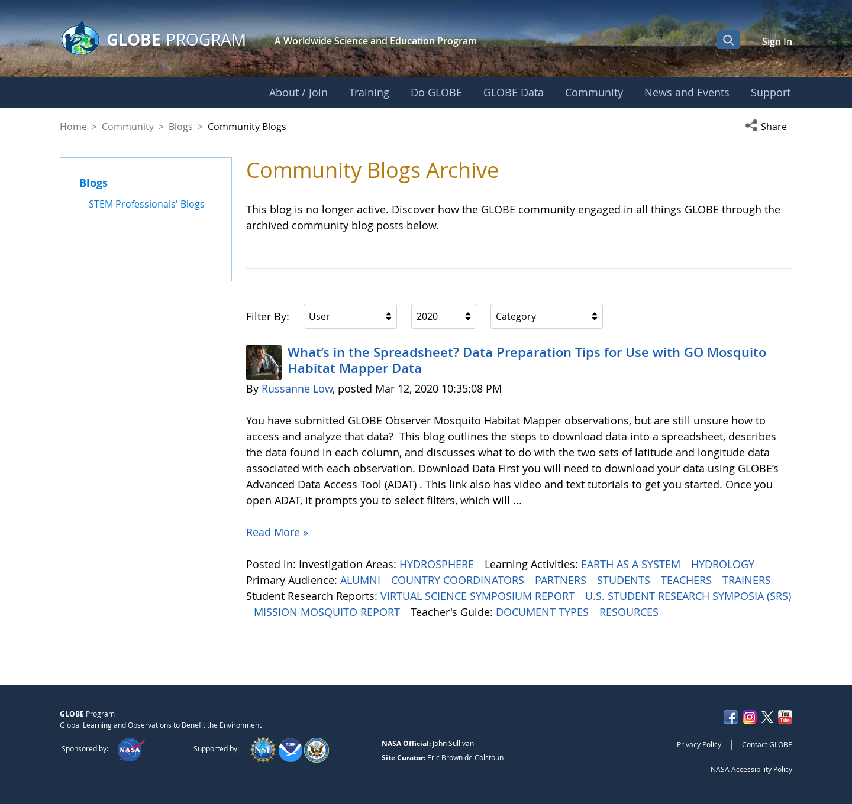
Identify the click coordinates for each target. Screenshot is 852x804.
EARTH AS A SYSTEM (632, 564)
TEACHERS (688, 580)
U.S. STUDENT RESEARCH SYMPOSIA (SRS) (688, 596)
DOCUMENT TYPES (544, 612)
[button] (768, 126)
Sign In (777, 41)
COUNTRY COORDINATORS (459, 580)
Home (73, 126)
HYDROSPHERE (438, 564)
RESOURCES (630, 612)
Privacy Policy (699, 744)
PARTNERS (562, 580)
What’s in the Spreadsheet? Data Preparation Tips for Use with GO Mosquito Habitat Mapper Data (527, 360)
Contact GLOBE (767, 744)
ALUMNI (361, 580)
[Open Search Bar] (728, 39)
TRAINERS (748, 580)
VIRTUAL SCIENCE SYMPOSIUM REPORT (478, 596)
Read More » (277, 532)
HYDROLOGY (724, 564)
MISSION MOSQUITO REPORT (328, 612)
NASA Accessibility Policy (751, 769)
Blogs (181, 126)
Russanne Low (297, 388)
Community (128, 126)
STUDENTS (625, 580)
